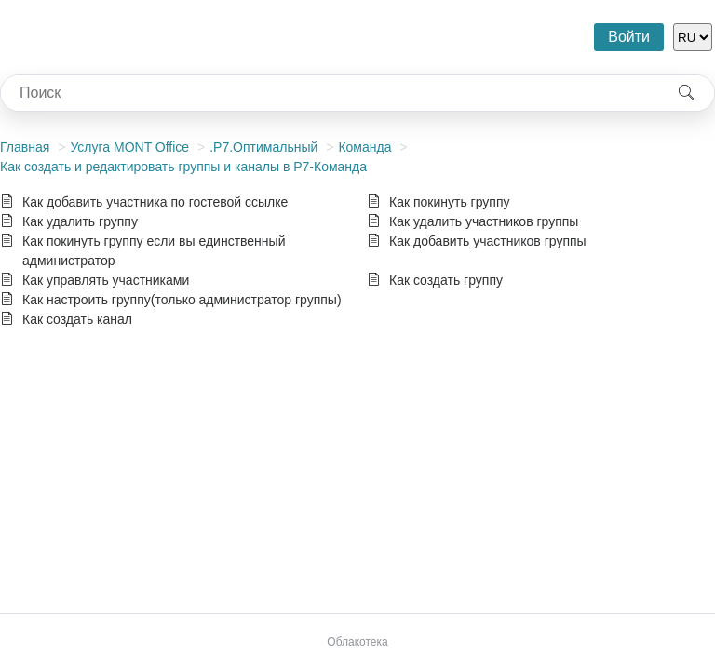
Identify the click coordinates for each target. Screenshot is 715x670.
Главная (24, 147)
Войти (629, 37)
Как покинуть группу (449, 201)
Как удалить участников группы (483, 221)
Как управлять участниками (105, 280)
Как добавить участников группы (488, 241)
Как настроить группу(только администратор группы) (182, 299)
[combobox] (329, 93)
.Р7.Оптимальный (263, 147)
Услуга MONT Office (129, 147)
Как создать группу (446, 280)
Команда (364, 147)
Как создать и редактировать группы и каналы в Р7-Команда (183, 166)
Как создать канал (77, 319)
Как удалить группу (80, 221)
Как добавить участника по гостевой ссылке (155, 201)
